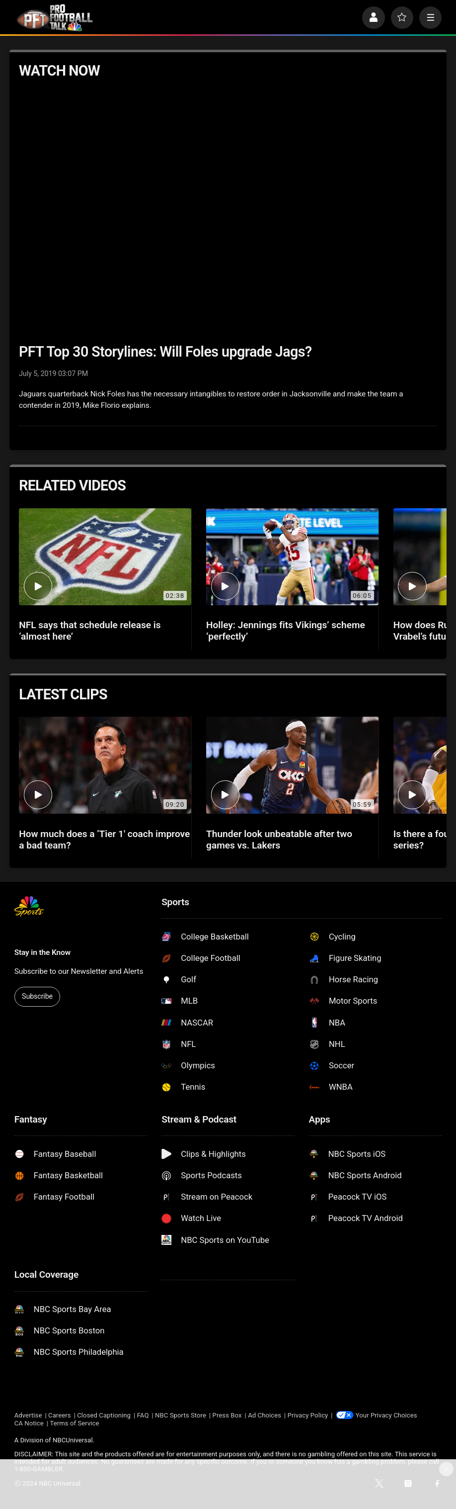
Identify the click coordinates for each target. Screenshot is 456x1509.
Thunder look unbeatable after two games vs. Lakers (279, 839)
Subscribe (37, 996)
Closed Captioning (104, 1415)
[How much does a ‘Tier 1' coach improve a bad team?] (105, 765)
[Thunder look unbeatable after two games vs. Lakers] (292, 765)
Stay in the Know (42, 952)
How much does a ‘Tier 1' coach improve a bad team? (104, 839)
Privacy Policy (308, 1415)
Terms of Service (74, 1423)
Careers (59, 1415)
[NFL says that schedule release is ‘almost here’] (105, 556)
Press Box (227, 1415)
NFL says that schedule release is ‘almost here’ (89, 630)
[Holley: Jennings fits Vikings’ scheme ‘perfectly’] (292, 556)
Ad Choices (264, 1415)
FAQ (143, 1415)
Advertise (28, 1415)
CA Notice (29, 1423)
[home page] (54, 17)
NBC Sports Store (180, 1415)
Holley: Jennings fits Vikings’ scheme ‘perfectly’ (285, 630)
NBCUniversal (73, 1440)
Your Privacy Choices (386, 1415)
